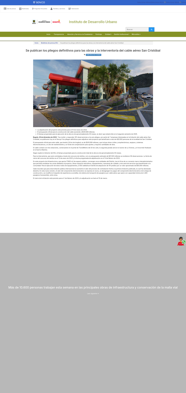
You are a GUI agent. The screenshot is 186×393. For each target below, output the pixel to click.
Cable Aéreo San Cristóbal (94, 54)
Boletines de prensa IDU (49, 43)
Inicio (36, 43)
